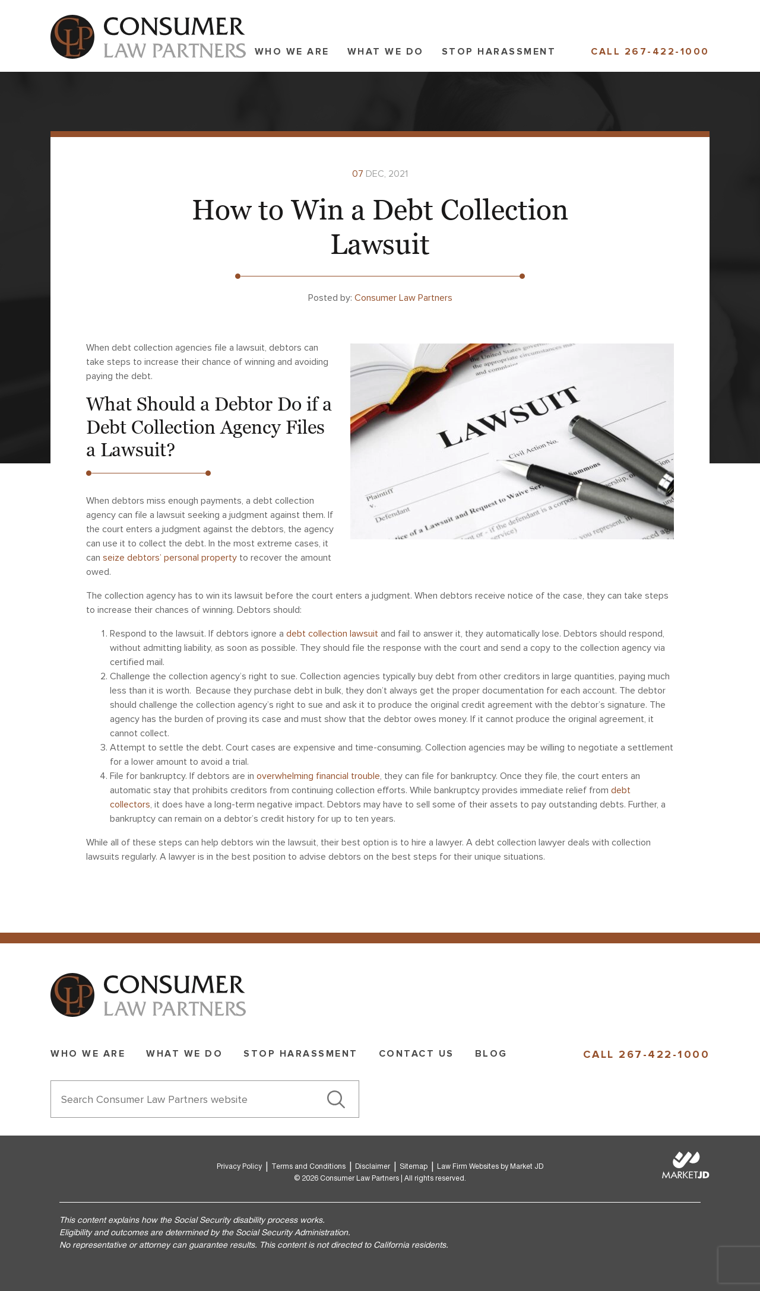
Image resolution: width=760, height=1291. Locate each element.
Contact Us (416, 1054)
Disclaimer (372, 1166)
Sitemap (414, 1166)
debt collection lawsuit (332, 634)
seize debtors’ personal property (170, 558)
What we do (385, 52)
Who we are (292, 52)
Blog (491, 1054)
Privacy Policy (239, 1166)
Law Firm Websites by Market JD (490, 1166)
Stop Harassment (499, 52)
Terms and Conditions (308, 1166)
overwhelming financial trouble (318, 776)
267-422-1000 (667, 52)
